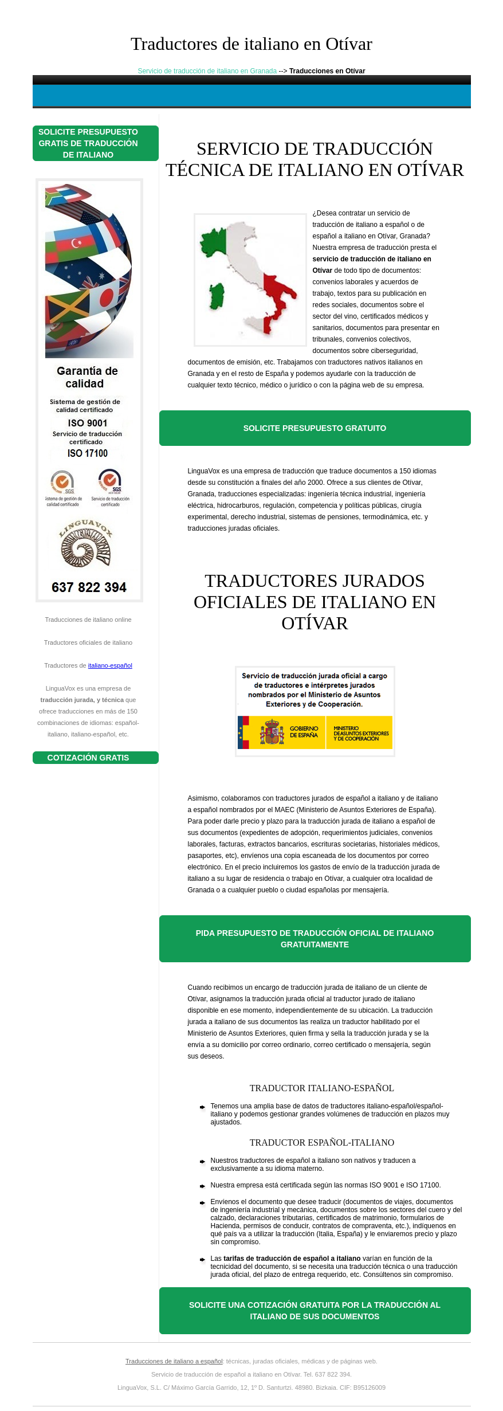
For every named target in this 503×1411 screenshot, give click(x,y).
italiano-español (110, 665)
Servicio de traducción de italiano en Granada (207, 71)
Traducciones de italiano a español (174, 1361)
